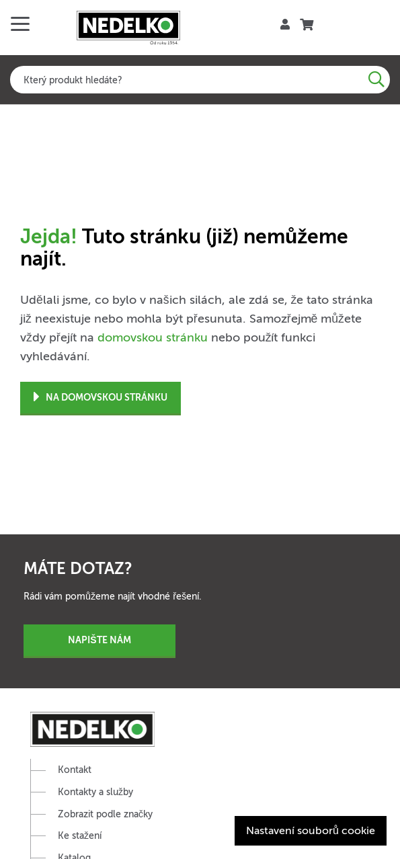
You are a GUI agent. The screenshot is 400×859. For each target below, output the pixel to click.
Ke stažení (80, 836)
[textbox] (200, 79)
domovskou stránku (152, 337)
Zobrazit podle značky (105, 814)
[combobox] (200, 79)
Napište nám (99, 640)
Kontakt (74, 770)
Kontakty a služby (95, 792)
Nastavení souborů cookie (310, 831)
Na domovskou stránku (100, 397)
